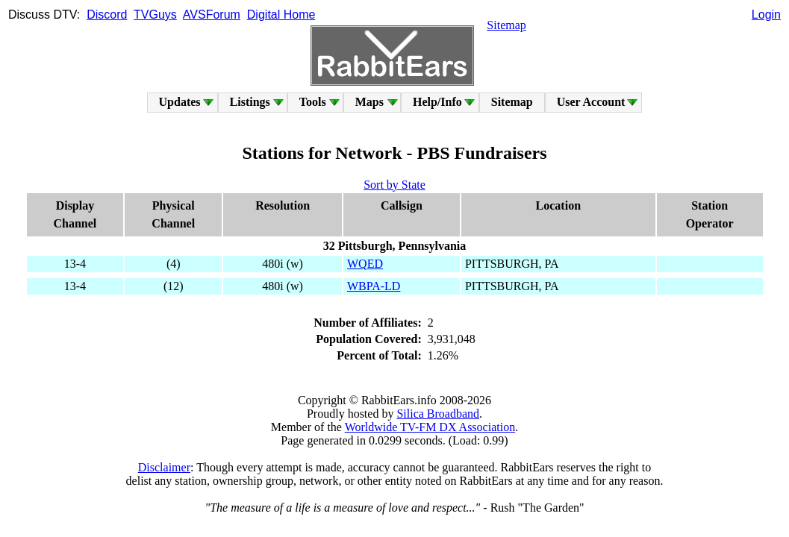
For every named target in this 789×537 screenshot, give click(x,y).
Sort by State (394, 184)
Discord (107, 14)
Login (766, 14)
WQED (365, 263)
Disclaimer (164, 467)
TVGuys (155, 14)
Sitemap (506, 25)
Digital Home (281, 14)
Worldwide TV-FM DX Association (430, 427)
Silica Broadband (437, 413)
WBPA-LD (373, 286)
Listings (250, 101)
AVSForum (211, 14)
